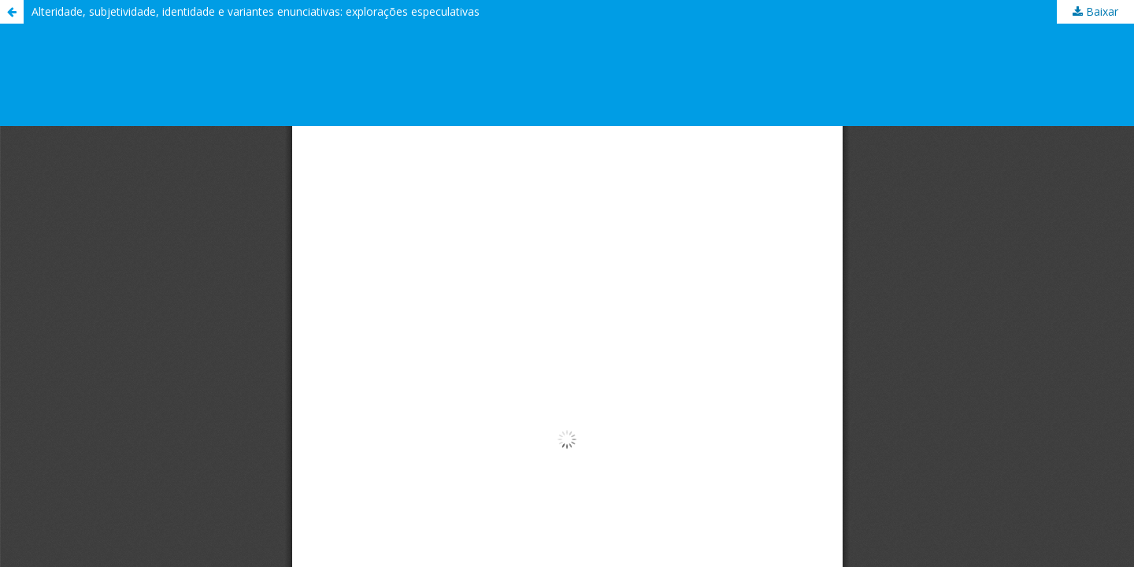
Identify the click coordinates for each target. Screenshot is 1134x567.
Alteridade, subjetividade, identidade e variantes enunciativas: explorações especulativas (256, 11)
